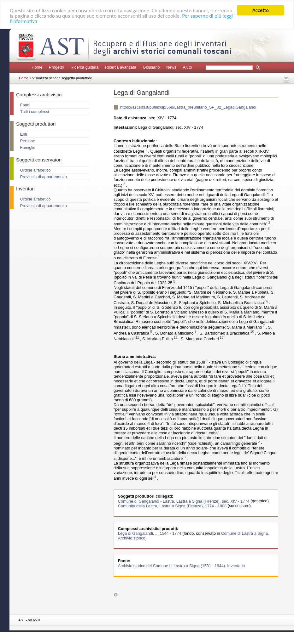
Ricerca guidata (85, 67)
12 (176, 337)
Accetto (260, 10)
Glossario (151, 67)
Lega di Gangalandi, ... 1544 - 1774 (150, 533)
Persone (27, 140)
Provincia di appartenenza (43, 176)
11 (137, 337)
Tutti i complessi (34, 111)
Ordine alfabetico (35, 170)
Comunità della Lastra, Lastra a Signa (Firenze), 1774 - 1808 (173, 505)
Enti (23, 134)
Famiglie (27, 147)
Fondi (25, 105)
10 (252, 332)
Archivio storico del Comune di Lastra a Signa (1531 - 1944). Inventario (181, 565)
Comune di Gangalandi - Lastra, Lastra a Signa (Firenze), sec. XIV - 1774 (184, 501)
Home (37, 67)
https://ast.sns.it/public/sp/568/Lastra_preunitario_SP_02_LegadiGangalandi (188, 107)
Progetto (56, 67)
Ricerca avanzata (120, 67)
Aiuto (187, 67)
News (171, 67)
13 (222, 337)
